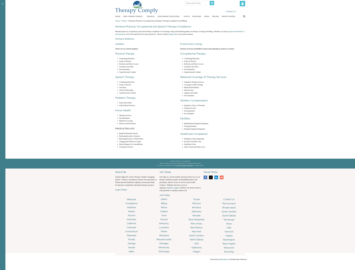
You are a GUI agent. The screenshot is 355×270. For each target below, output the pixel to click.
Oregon (196, 251)
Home (117, 21)
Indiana (164, 211)
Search (212, 3)
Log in (242, 3)
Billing (164, 203)
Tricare (196, 199)
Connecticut (131, 231)
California (131, 223)
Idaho (131, 251)
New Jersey (196, 223)
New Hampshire (196, 219)
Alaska (131, 211)
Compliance (132, 203)
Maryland (164, 235)
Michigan (164, 243)
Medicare (131, 199)
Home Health (123, 110)
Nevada (196, 215)
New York (196, 231)
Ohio (196, 243)
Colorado (131, 227)
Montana (196, 207)
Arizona (131, 215)
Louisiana (164, 227)
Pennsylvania (229, 203)
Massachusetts (164, 239)
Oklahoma (196, 247)
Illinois (164, 207)
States (124, 21)
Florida (131, 239)
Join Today (164, 195)
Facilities (185, 118)
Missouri (196, 203)
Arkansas (131, 219)
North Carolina (196, 235)
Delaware (131, 235)
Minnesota (164, 247)
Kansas (164, 219)
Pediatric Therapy (125, 97)
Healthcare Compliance (194, 133)
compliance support (172, 188)
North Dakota (196, 239)
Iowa (164, 215)
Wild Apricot (224, 259)
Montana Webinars (124, 39)
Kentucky (164, 223)
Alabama (131, 207)
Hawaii (131, 247)
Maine (164, 231)
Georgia (131, 243)
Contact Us (231, 11)
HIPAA (164, 199)
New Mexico (196, 227)
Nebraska (196, 211)
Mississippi (164, 251)
